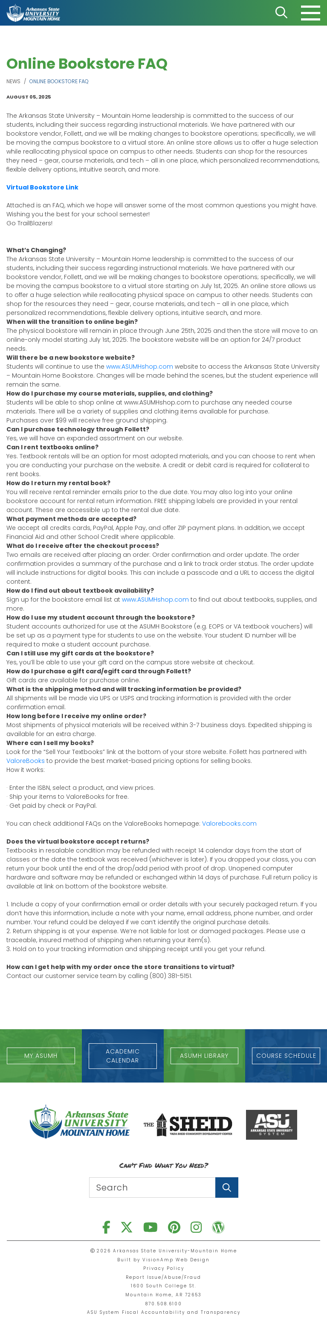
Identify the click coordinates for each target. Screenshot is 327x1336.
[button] (41, 1056)
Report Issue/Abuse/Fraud (163, 1277)
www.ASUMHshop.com (140, 366)
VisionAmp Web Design (176, 1260)
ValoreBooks (25, 761)
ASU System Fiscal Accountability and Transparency (163, 1312)
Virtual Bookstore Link (42, 187)
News (13, 81)
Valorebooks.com (229, 823)
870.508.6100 (163, 1304)
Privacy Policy (163, 1268)
